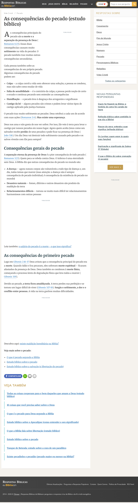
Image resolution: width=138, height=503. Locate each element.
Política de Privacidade (117, 484)
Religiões (74, 4)
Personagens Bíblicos (107, 62)
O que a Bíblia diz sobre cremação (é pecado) (114, 157)
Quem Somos (102, 484)
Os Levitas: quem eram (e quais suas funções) (113, 138)
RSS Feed (130, 484)
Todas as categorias (115, 80)
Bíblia (65, 4)
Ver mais (115, 167)
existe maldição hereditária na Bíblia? (39, 343)
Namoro (100, 50)
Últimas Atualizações (54, 484)
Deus (44, 4)
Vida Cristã (102, 74)
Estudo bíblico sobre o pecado (22, 362)
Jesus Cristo (54, 4)
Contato (93, 484)
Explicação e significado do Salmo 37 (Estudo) (114, 147)
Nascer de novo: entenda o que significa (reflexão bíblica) (113, 128)
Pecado (83, 4)
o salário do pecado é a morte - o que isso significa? (45, 246)
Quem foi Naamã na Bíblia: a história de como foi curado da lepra (112, 107)
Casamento (102, 26)
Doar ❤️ (102, 4)
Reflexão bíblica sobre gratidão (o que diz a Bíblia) (114, 118)
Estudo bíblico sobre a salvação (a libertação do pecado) (35, 366)
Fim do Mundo (103, 38)
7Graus (16, 494)
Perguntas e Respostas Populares (76, 484)
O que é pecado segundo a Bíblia (23, 357)
